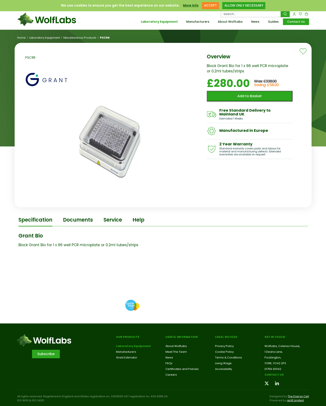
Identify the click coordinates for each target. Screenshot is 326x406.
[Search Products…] (251, 14)
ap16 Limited (295, 400)
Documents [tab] (78, 219)
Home (21, 37)
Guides (273, 22)
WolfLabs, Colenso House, (282, 346)
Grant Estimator (126, 357)
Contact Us (296, 22)
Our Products (127, 337)
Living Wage (223, 363)
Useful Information (181, 337)
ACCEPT (210, 5)
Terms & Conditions (228, 357)
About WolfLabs (230, 22)
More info (191, 5)
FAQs (168, 363)
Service (113, 219)
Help (138, 219)
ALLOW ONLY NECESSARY (243, 5)
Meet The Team (176, 352)
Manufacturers (197, 22)
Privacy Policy (224, 346)
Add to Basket (249, 96)
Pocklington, (272, 357)
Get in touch (274, 337)
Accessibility (223, 369)
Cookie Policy (224, 352)
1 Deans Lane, (273, 352)
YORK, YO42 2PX (275, 363)
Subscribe (46, 353)
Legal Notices (226, 337)
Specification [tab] (35, 219)
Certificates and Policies (182, 369)
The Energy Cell (298, 396)
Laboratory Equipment (159, 22)
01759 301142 (272, 369)
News (255, 22)
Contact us (274, 375)
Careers (171, 375)
